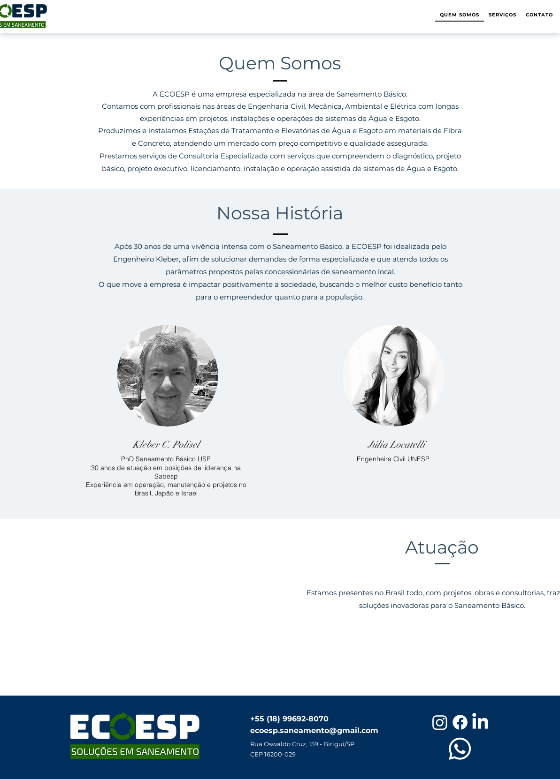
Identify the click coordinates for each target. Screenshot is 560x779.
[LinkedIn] (480, 722)
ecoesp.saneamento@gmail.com (314, 730)
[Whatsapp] (460, 749)
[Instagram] (440, 722)
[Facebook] (460, 722)
